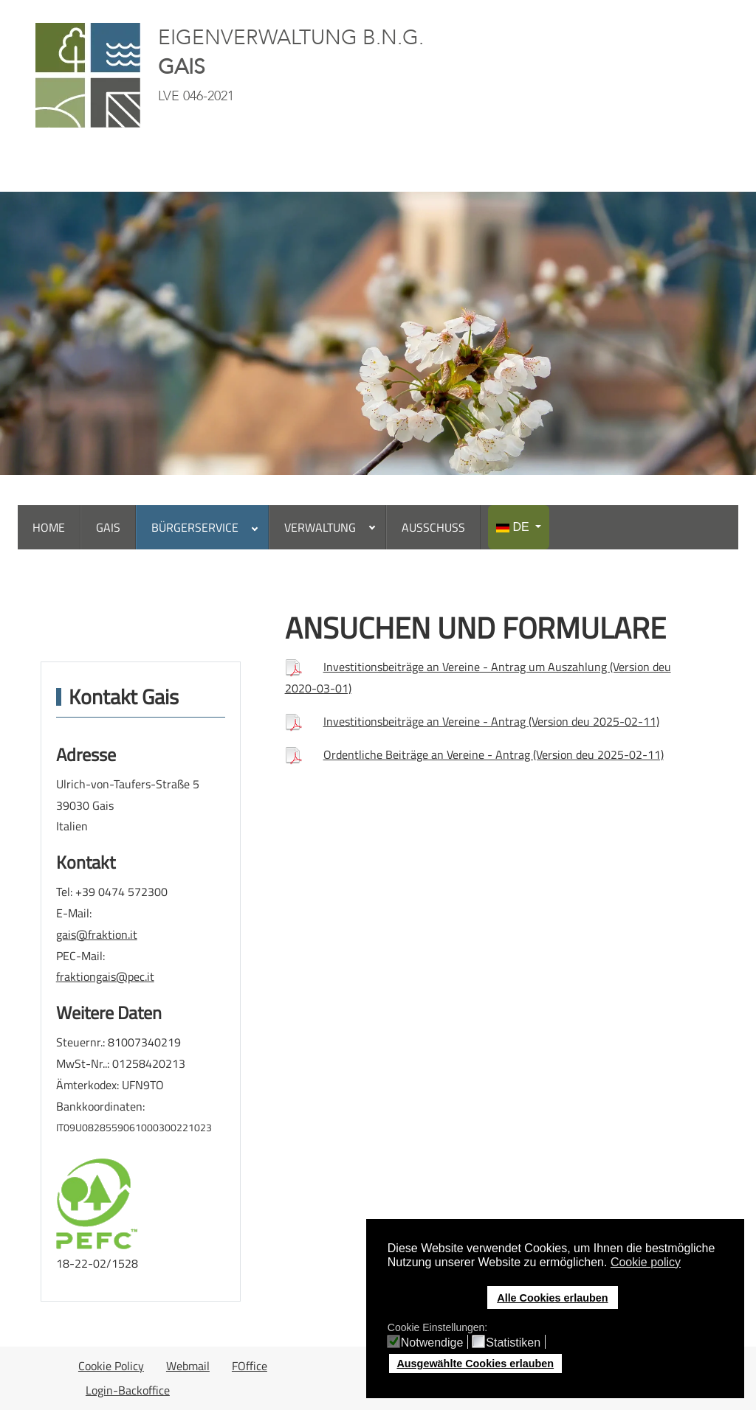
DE (514, 527)
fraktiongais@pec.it (105, 976)
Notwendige (432, 1343)
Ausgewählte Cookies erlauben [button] (475, 1363)
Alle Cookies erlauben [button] (552, 1298)
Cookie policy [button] (646, 1262)
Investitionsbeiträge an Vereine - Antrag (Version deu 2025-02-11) (491, 721)
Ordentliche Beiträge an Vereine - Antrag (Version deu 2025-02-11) (493, 754)
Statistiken (513, 1343)
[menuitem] (49, 527)
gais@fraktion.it (96, 934)
